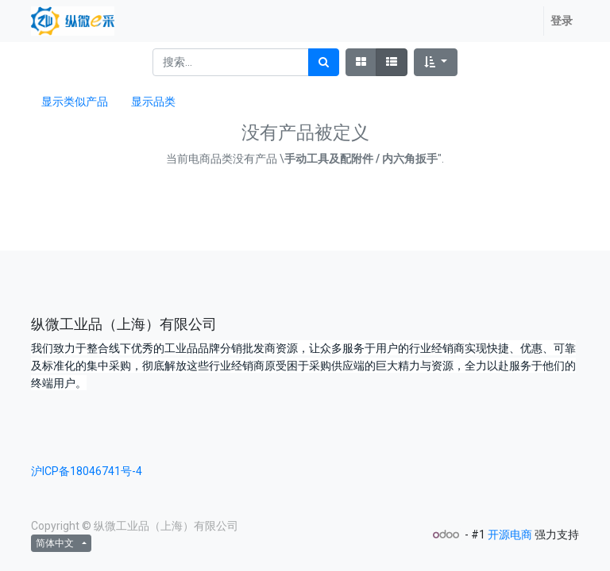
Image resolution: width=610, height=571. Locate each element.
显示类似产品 (74, 101)
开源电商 (510, 534)
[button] (436, 62)
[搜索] (323, 62)
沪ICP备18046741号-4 (86, 471)
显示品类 (153, 101)
